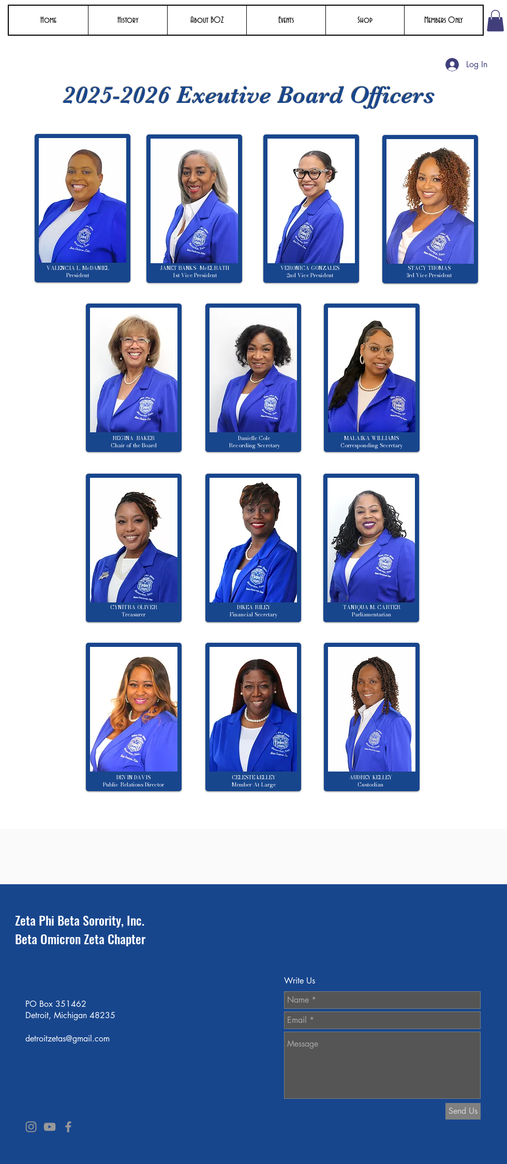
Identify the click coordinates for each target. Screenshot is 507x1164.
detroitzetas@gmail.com (67, 1038)
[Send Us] (463, 1111)
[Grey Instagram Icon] (31, 1127)
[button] (127, 20)
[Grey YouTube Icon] (49, 1127)
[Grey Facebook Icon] (68, 1127)
